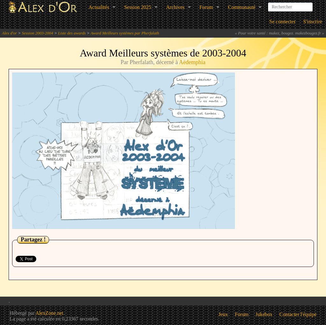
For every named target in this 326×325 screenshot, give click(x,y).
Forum (206, 7)
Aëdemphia (192, 62)
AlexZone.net (49, 313)
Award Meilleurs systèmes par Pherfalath (124, 33)
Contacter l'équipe (298, 314)
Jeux (223, 314)
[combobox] (290, 4)
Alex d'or (9, 33)
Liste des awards (72, 33)
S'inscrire (312, 21)
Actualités (99, 7)
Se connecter (282, 21)
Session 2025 (137, 7)
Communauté (241, 7)
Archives (175, 7)
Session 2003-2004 (37, 33)
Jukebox (264, 314)
